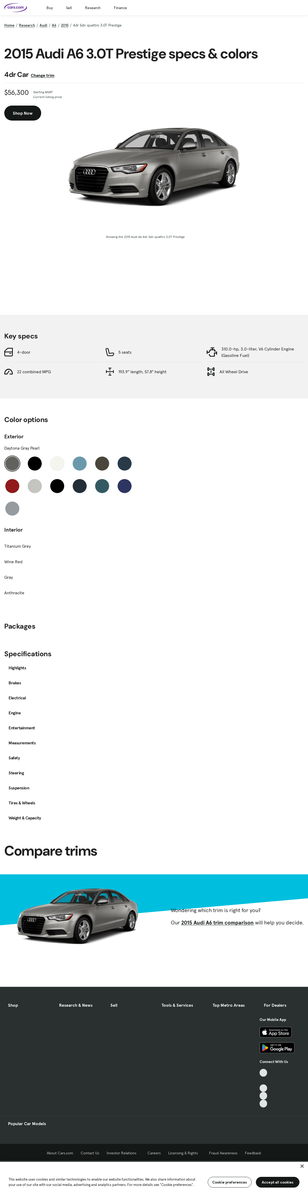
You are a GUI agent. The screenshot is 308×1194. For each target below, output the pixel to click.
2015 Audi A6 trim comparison (217, 922)
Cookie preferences (229, 1182)
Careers (154, 1153)
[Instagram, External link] (263, 1096)
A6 (54, 25)
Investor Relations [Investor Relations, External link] (123, 1153)
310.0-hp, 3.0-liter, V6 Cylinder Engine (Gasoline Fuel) (257, 352)
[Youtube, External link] (263, 1088)
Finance (120, 7)
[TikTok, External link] (263, 1073)
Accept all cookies (278, 1182)
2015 (64, 25)
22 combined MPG (34, 371)
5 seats (125, 352)
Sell (69, 7)
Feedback (253, 1153)
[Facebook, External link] (263, 1080)
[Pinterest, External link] (263, 1103)
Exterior (14, 436)
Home (9, 25)
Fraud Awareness (223, 1153)
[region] (154, 1177)
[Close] (302, 1166)
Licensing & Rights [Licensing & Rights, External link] (185, 1153)
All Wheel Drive (234, 371)
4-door (23, 352)
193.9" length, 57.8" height (142, 371)
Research (93, 7)
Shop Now (23, 113)
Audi (43, 25)
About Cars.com (60, 1153)
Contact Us (90, 1153)
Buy (50, 7)
